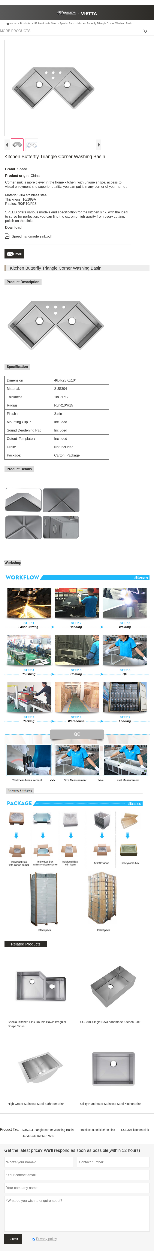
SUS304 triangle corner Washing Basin (48, 1130)
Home (11, 23)
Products (25, 23)
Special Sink (67, 23)
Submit (13, 1239)
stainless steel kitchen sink (97, 1130)
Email (14, 253)
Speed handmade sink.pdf (28, 235)
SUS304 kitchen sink (135, 1130)
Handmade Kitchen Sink (38, 1136)
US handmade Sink (45, 23)
